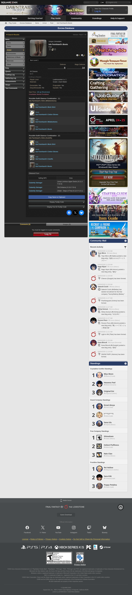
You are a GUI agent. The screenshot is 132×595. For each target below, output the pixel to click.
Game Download (66, 515)
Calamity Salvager (35, 183)
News (44, 532)
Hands (37, 112)
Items (7, 39)
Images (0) (67, 224)
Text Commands (11, 88)
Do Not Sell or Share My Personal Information (91, 539)
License (25, 539)
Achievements (10, 81)
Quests (8, 71)
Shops (7, 85)
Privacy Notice (51, 539)
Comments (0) (25, 224)
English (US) (112, 2)
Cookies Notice (65, 539)
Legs (36, 119)
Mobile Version (67, 500)
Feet (36, 127)
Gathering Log (10, 78)
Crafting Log (10, 75)
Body (36, 105)
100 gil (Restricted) (43, 92)
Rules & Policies (36, 539)
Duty (7, 68)
